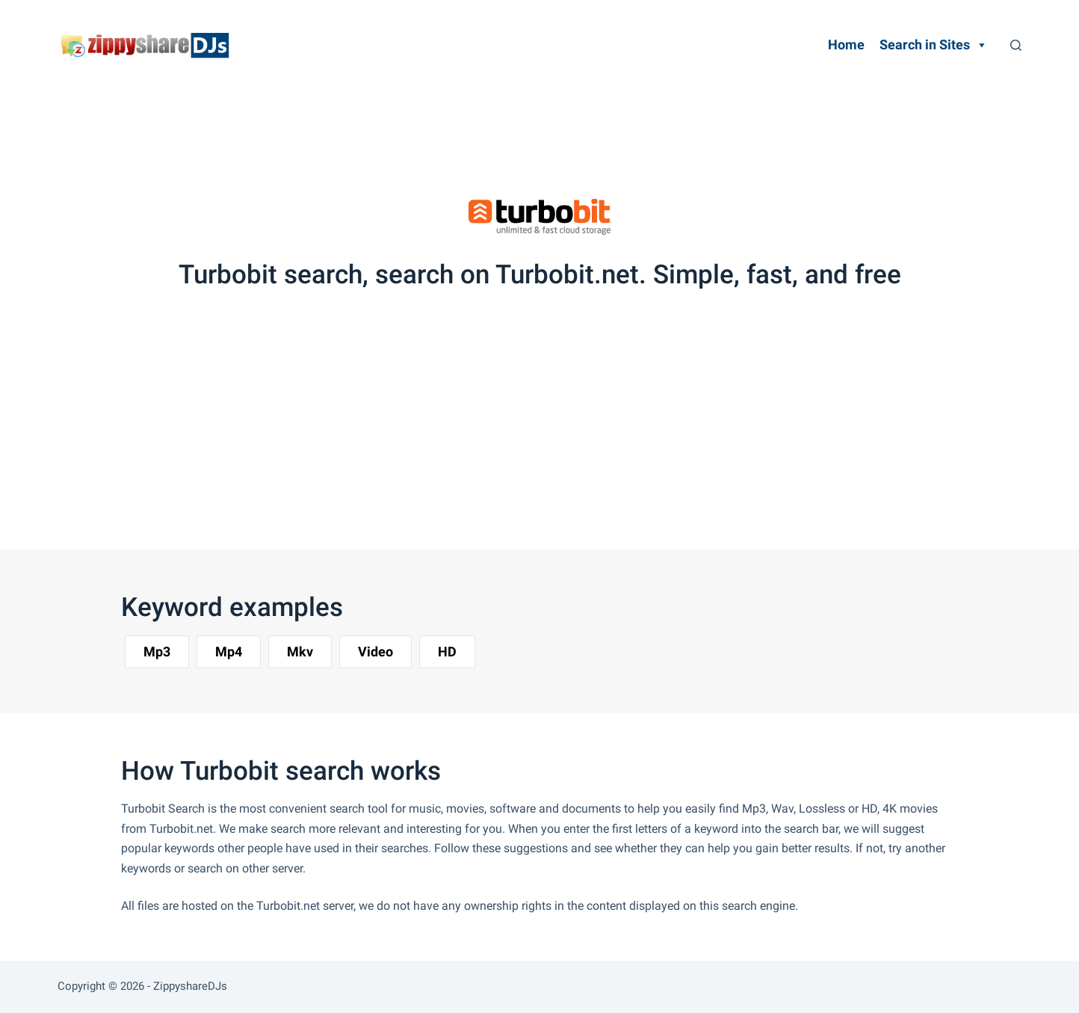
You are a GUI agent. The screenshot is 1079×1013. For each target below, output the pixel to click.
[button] (157, 651)
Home (846, 44)
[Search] (1015, 45)
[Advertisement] (520, 130)
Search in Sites (933, 45)
